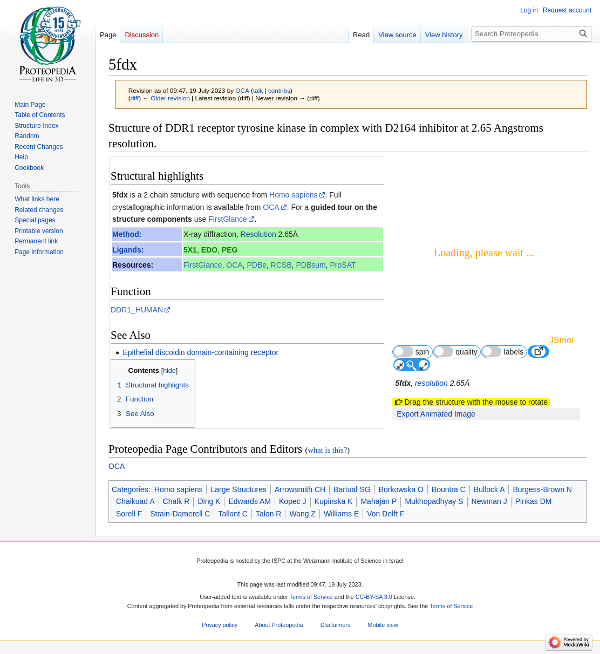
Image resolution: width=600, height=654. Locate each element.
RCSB (281, 265)
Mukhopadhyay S (434, 501)
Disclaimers (336, 625)
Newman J (489, 501)
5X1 (190, 250)
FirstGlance (227, 219)
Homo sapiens (293, 194)
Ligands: (128, 250)
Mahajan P (378, 501)
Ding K (208, 501)
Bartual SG (351, 489)
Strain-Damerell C (180, 513)
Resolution (258, 234)
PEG (230, 250)
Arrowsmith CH (300, 489)
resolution (431, 383)
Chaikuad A (135, 501)
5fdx (120, 194)
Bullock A (489, 489)
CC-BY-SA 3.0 (374, 597)
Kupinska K (334, 501)
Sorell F (129, 513)
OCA (271, 207)
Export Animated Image (436, 414)
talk (258, 90)
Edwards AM (249, 501)
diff (135, 97)
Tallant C (232, 513)
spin (411, 351)
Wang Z (302, 513)
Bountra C (449, 489)
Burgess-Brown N (542, 489)
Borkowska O (401, 489)
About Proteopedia (279, 625)
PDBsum (311, 265)
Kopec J (292, 501)
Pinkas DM (533, 501)
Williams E (341, 513)
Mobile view (382, 625)
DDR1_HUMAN (137, 309)
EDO (209, 250)
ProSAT (343, 265)
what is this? (327, 450)
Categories (130, 489)
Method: (126, 234)
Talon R (268, 513)
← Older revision (166, 97)
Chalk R (176, 501)
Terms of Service (311, 597)
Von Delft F (385, 513)
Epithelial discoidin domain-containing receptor (200, 352)
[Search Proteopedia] (531, 34)
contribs (279, 90)
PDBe (257, 265)
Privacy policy (219, 625)
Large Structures (238, 489)
